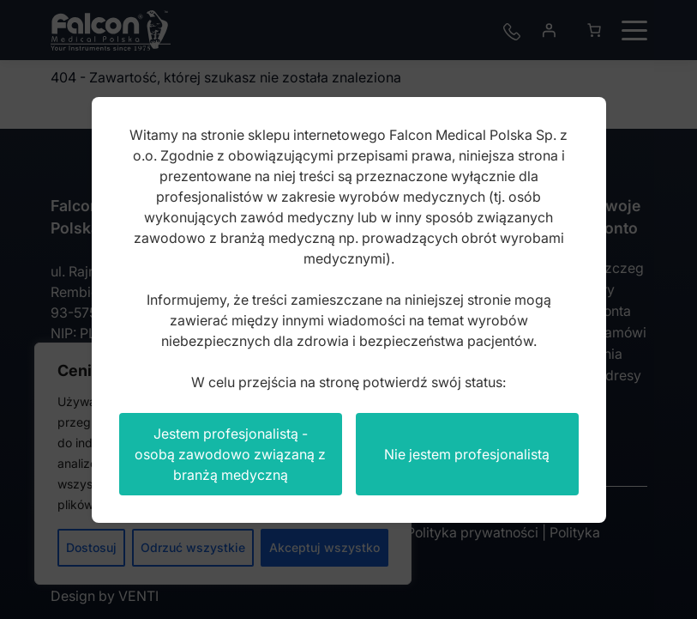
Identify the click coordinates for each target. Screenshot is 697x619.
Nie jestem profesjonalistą (467, 454)
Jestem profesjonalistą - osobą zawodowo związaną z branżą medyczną (230, 454)
